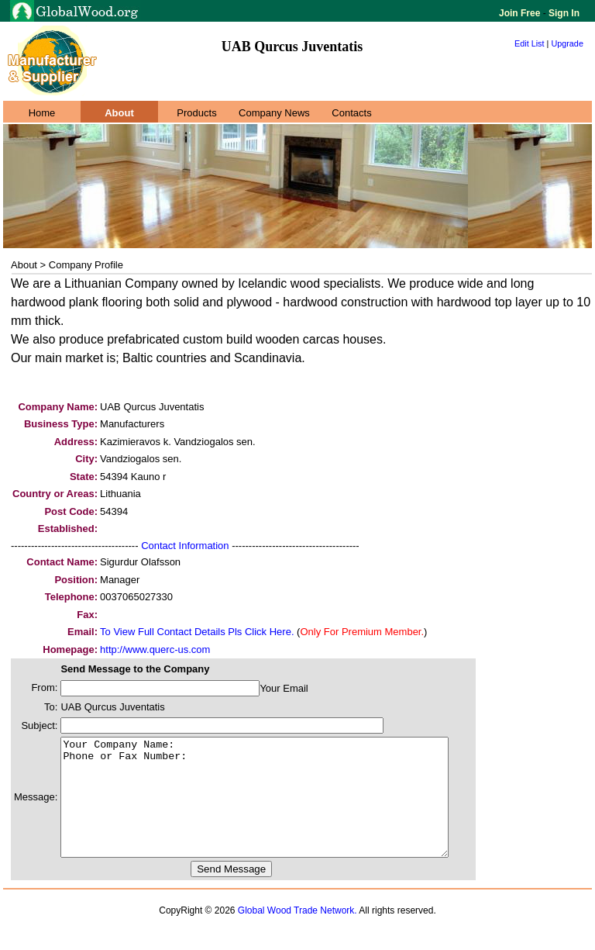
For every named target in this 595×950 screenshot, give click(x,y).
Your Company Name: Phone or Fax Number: (277, 809)
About (119, 113)
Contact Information (185, 545)
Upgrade (567, 43)
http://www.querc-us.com (155, 649)
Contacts (351, 113)
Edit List (529, 43)
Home (42, 113)
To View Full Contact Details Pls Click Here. (197, 631)
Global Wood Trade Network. (297, 933)
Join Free (521, 13)
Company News (274, 113)
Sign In (563, 13)
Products (196, 113)
